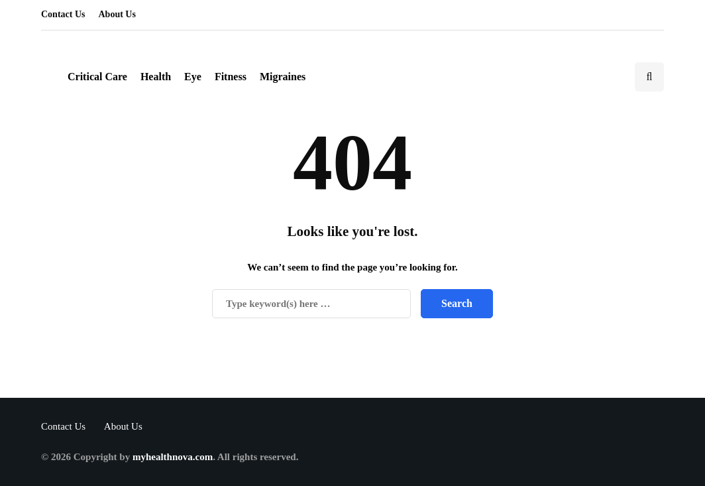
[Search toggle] (649, 76)
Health (155, 76)
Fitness (230, 76)
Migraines (282, 76)
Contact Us (63, 14)
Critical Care (97, 76)
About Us (117, 14)
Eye (192, 76)
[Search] (311, 303)
